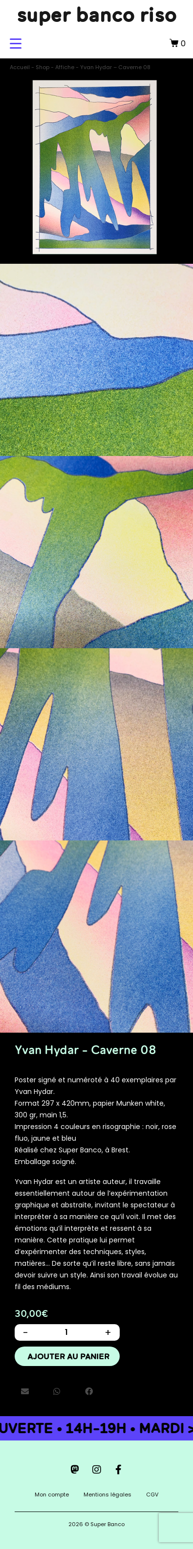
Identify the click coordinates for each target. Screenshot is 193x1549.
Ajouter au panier (68, 1356)
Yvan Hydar (34, 1091)
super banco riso (97, 14)
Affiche (64, 67)
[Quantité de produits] (66, 1332)
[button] (25, 1392)
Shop (42, 67)
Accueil (20, 67)
